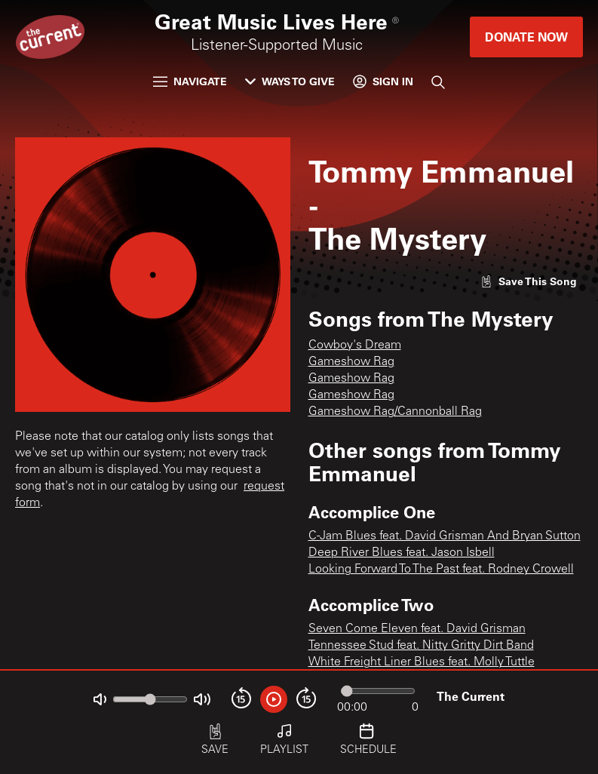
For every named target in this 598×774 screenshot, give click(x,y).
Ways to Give (290, 81)
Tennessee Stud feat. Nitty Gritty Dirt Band (421, 646)
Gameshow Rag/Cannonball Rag (395, 412)
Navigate (190, 81)
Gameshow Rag (351, 362)
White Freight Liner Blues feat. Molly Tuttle (421, 662)
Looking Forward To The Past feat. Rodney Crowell (441, 570)
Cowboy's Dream (354, 345)
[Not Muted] (100, 699)
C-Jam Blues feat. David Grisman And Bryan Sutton (444, 536)
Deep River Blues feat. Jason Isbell (401, 553)
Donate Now (526, 37)
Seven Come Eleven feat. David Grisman (417, 629)
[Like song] (528, 281)
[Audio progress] (378, 691)
